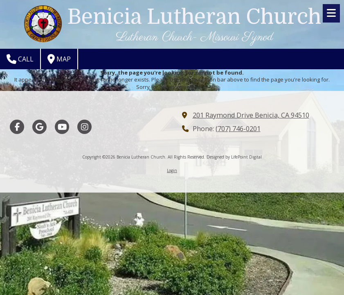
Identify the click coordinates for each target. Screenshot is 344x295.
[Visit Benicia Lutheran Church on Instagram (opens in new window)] (84, 127)
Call (20, 59)
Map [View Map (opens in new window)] (59, 59)
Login (172, 170)
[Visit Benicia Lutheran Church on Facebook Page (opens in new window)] (17, 127)
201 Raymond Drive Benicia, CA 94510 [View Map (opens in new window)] (251, 115)
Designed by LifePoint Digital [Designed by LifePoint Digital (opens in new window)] (234, 157)
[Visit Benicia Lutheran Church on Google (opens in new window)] (39, 127)
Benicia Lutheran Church (194, 17)
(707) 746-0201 (238, 128)
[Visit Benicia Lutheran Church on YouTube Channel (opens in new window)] (62, 127)
